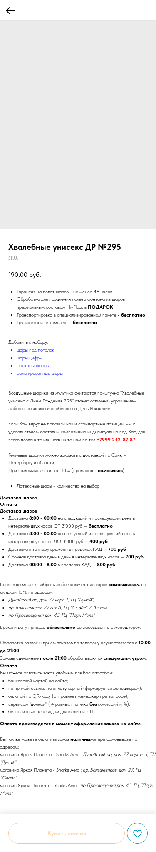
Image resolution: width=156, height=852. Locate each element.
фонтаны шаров (33, 365)
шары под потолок (35, 350)
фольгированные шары (40, 373)
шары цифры (29, 358)
